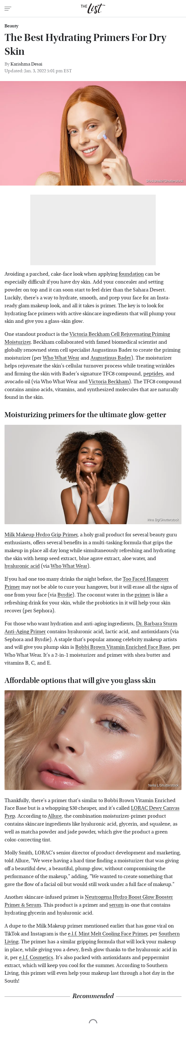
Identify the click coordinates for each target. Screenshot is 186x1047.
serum (116, 905)
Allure (55, 816)
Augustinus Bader (110, 358)
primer (142, 595)
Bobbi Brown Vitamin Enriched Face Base (122, 647)
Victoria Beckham (109, 382)
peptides (153, 374)
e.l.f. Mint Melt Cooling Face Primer (107, 934)
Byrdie (64, 595)
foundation (131, 274)
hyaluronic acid (22, 566)
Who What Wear (61, 358)
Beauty (11, 26)
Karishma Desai (26, 64)
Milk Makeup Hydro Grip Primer (41, 535)
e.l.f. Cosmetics (36, 958)
